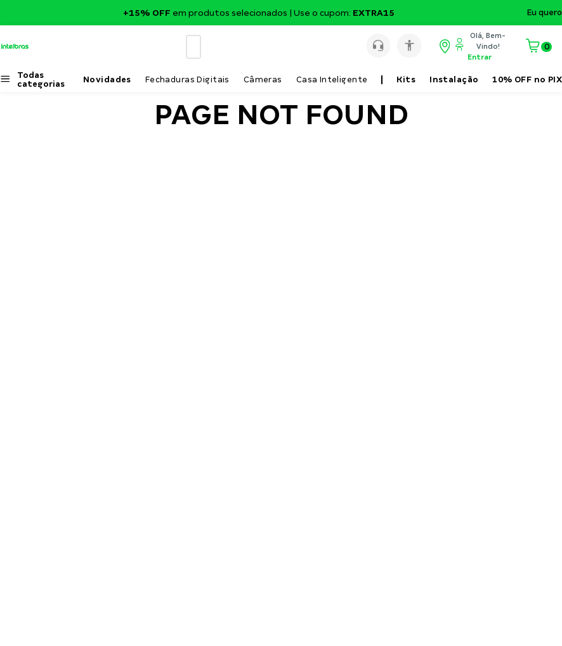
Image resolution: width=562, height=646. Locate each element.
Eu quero (544, 12)
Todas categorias (41, 80)
